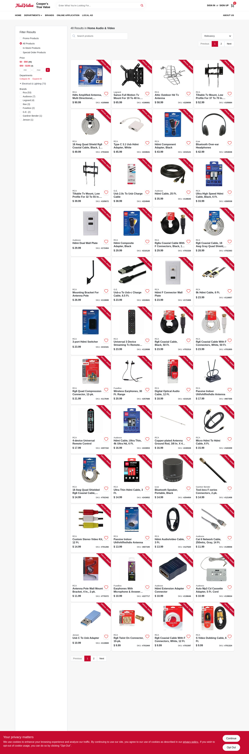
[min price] (25, 70)
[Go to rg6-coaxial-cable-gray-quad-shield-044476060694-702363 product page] (214, 232)
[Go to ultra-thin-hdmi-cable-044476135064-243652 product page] (132, 479)
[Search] (142, 5)
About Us (228, 15)
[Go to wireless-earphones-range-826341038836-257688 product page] (132, 380)
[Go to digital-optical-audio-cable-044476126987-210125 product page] (173, 380)
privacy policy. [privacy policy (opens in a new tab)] (191, 742)
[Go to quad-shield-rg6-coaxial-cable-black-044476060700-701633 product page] (91, 133)
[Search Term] (100, 5)
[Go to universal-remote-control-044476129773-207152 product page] (91, 430)
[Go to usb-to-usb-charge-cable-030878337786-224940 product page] (132, 183)
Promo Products (31, 38)
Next (229, 43)
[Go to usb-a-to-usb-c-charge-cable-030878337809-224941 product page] (132, 281)
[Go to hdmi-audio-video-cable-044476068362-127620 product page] (173, 528)
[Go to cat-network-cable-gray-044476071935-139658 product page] (214, 528)
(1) (32, 116)
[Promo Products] (21, 38)
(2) (29, 108)
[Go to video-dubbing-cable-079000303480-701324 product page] (214, 627)
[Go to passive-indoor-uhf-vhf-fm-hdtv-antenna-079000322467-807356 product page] (214, 380)
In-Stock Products (31, 48)
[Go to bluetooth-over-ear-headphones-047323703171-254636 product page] (214, 133)
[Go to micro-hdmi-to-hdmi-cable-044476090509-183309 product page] (214, 430)
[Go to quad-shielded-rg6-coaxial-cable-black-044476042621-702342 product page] (91, 479)
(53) (27, 92)
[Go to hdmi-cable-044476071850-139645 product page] (173, 183)
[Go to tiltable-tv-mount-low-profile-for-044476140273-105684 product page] (214, 84)
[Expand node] (20, 83)
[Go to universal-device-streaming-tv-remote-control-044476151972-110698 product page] (132, 331)
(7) (29, 96)
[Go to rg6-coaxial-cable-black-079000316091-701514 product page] (173, 331)
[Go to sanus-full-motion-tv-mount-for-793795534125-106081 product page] (132, 84)
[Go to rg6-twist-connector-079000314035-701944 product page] (132, 627)
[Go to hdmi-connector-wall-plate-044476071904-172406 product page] (173, 281)
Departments (32, 15)
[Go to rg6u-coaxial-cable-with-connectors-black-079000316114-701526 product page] (173, 232)
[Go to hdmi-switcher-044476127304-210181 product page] (91, 331)
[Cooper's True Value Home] (24, 5)
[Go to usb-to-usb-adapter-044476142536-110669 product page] (91, 627)
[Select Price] (48, 70)
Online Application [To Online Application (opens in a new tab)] (68, 15)
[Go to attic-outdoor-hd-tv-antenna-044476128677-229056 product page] (173, 84)
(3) (26, 104)
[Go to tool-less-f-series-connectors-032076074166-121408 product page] (214, 479)
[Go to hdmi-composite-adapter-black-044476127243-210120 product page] (132, 232)
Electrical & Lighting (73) (34, 83)
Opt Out (231, 747)
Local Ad (87, 15)
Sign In (211, 5)
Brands (49, 15)
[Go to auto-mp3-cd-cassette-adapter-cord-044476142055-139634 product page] (214, 578)
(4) (28, 100)
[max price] (38, 70)
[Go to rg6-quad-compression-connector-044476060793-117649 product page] (91, 380)
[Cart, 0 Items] (232, 5)
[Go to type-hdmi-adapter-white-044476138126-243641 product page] (132, 133)
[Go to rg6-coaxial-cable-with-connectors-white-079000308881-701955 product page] (214, 331)
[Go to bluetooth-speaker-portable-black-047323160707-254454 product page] (173, 479)
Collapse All (25, 79)
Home (18, 15)
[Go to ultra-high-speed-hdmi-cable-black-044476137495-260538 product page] (214, 183)
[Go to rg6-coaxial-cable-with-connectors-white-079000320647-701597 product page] (173, 627)
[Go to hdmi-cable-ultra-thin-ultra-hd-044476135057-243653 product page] (132, 430)
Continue (231, 738)
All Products (29, 43)
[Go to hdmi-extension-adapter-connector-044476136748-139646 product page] (173, 578)
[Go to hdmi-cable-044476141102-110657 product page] (214, 281)
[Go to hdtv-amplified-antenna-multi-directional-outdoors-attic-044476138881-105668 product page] (91, 84)
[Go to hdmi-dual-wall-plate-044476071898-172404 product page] (91, 232)
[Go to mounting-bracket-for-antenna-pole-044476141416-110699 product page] (91, 281)
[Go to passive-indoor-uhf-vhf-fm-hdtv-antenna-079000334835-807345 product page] (132, 528)
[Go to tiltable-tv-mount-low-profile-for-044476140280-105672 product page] (91, 183)
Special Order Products (34, 52)
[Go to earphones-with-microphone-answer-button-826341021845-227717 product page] (132, 578)
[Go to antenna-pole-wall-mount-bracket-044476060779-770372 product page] (91, 578)
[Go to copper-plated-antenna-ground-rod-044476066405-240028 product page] (173, 430)
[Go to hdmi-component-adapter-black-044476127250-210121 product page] (173, 133)
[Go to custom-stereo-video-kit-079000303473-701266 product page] (91, 528)
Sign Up (224, 5)
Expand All (37, 79)
